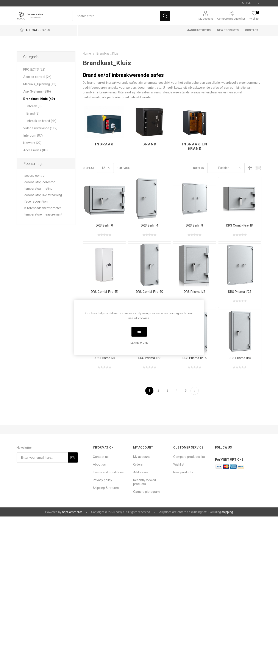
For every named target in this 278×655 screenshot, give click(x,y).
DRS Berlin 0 (104, 225)
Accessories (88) (35, 150)
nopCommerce (72, 512)
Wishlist (178, 464)
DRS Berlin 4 (149, 225)
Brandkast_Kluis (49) (39, 99)
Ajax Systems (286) (37, 91)
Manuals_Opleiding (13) (39, 84)
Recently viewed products (144, 482)
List (258, 168)
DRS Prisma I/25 (239, 292)
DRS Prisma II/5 (240, 358)
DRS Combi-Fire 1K (239, 225)
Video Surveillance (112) (40, 128)
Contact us (101, 457)
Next (195, 391)
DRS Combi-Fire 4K (149, 292)
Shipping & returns (106, 488)
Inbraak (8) (34, 106)
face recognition (36, 201)
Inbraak (104, 144)
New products (183, 472)
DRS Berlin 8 (194, 225)
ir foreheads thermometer (42, 208)
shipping (227, 512)
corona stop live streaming (43, 195)
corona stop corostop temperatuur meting (39, 185)
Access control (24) (37, 77)
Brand (149, 144)
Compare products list (231, 18)
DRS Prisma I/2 (194, 292)
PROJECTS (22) (34, 69)
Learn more (139, 342)
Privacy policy (102, 480)
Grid (250, 168)
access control (34, 176)
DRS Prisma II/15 (194, 358)
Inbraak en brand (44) (41, 121)
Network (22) (32, 143)
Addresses (140, 472)
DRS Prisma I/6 (104, 358)
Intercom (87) (33, 135)
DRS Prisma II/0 (149, 358)
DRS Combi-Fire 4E (104, 292)
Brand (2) (33, 113)
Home (87, 53)
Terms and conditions (108, 472)
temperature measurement (43, 214)
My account (205, 18)
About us (99, 464)
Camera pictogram (146, 492)
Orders (138, 464)
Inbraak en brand (194, 146)
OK (139, 332)
